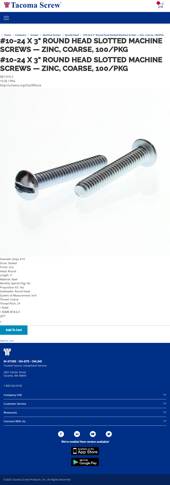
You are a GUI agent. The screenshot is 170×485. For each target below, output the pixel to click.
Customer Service (15, 403)
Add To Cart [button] (14, 330)
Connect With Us (14, 421)
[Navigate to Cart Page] (161, 5)
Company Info (13, 395)
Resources (10, 412)
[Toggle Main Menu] (6, 17)
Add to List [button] (6, 340)
